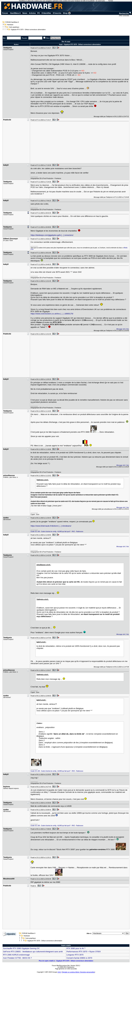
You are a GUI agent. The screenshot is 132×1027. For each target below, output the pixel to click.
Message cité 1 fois (122, 465)
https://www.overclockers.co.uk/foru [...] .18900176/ (52, 314)
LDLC (59, 972)
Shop (67, 13)
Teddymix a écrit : (43, 480)
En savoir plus (100, 1)
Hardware (10, 24)
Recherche (125, 13)
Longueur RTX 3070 (74, 955)
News (24, 13)
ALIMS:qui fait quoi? (63, 531)
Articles (32, 13)
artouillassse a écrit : (44, 565)
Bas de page (66, 41)
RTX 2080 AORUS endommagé (16, 955)
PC (38, 13)
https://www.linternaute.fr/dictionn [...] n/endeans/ (51, 526)
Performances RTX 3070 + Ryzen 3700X (83, 951)
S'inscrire (57, 13)
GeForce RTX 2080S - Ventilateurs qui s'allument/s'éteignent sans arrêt (33, 951)
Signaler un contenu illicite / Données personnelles (78, 972)
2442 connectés (124, 15)
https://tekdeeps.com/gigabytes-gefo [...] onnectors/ (52, 235)
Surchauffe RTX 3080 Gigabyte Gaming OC (21, 948)
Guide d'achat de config (48, 531)
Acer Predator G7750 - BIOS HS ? (17, 958)
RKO (73, 531)
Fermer (110, 1)
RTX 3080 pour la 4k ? (75, 948)
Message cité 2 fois (122, 329)
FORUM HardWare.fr (12, 22)
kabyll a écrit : (41, 642)
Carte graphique (14, 27)
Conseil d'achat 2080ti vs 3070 (79, 958)
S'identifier (46, 13)
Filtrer (48, 38)
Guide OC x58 (35, 531)
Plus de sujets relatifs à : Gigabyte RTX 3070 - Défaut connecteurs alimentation (66, 961)
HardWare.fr (15, 13)
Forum (5, 13)
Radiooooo (79, 531)
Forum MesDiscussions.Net (61, 965)
